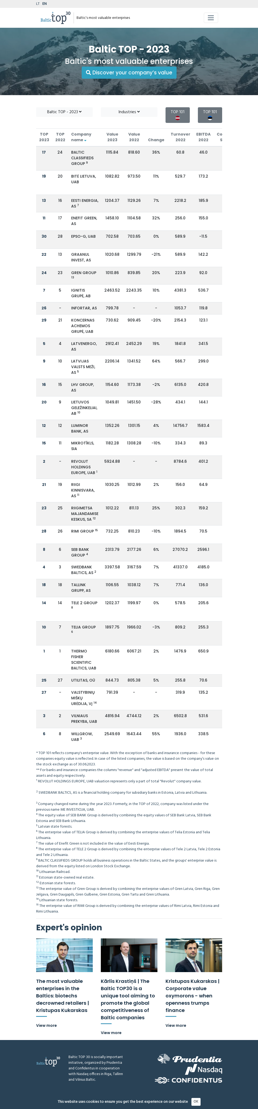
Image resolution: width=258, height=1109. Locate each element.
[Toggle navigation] (211, 18)
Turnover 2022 (180, 137)
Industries (129, 112)
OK (196, 1104)
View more (46, 1025)
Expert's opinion (69, 927)
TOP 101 (177, 114)
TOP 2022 (60, 137)
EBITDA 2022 (203, 137)
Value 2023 (112, 137)
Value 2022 (134, 137)
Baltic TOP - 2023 (64, 112)
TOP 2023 (44, 137)
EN (44, 4)
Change (156, 140)
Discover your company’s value (129, 72)
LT (38, 4)
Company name (81, 137)
